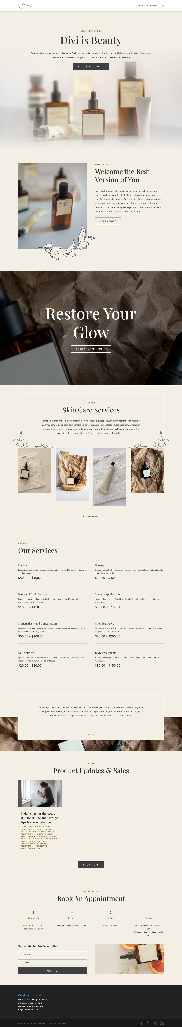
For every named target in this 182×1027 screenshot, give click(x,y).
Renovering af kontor (33, 841)
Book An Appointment (91, 349)
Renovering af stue (31, 848)
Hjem (140, 6)
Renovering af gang (32, 836)
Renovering (152, 6)
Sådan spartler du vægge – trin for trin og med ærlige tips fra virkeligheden (39, 817)
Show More (91, 865)
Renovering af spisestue (34, 846)
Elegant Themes (37, 1023)
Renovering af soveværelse (36, 843)
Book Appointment (91, 66)
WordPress (62, 1023)
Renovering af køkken (45, 839)
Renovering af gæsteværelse (36, 834)
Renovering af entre (43, 832)
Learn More (108, 221)
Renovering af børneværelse (35, 828)
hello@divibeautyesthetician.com (71, 925)
